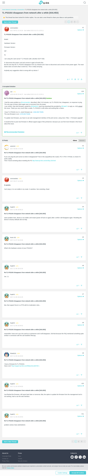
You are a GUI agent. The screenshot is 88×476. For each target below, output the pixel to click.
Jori (11, 92)
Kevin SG (13, 238)
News (19, 456)
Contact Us (5, 458)
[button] (81, 79)
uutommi (12, 146)
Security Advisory (22, 461)
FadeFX (12, 207)
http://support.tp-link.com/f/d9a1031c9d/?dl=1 (25, 366)
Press (20, 453)
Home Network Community (9, 9)
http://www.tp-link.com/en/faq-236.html (44, 161)
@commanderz (25, 102)
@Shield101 (35, 106)
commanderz (14, 28)
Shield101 (13, 354)
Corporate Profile (6, 456)
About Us (5, 453)
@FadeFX (64, 106)
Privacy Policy (5, 461)
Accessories (21, 9)
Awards (20, 458)
